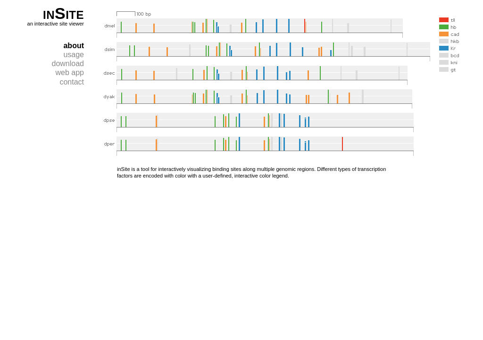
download (68, 64)
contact (71, 82)
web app (70, 72)
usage (73, 55)
